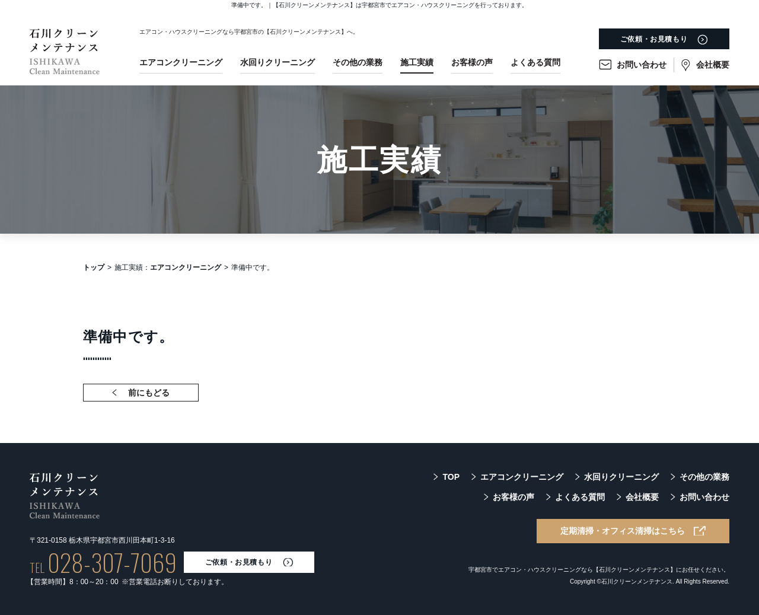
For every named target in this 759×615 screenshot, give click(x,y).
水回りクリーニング (277, 62)
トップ (93, 267)
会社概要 (712, 64)
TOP (451, 477)
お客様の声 (472, 62)
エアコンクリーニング (180, 62)
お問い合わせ (641, 64)
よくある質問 (535, 62)
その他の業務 (357, 62)
